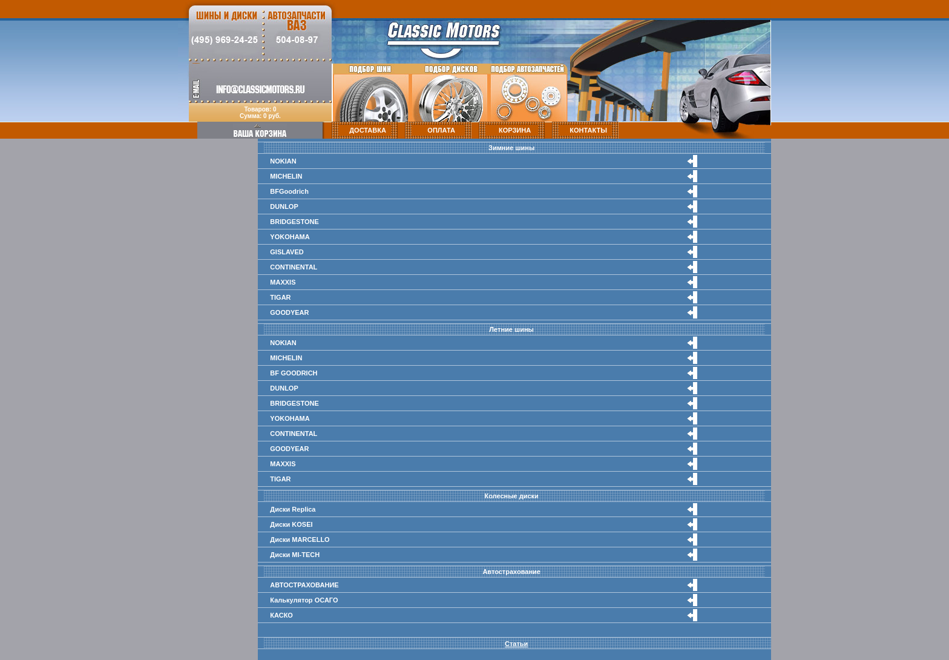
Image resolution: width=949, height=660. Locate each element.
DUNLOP (284, 206)
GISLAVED (286, 252)
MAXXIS (282, 282)
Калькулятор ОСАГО (304, 600)
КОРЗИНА (515, 130)
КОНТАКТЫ (588, 130)
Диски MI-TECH (295, 554)
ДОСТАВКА (367, 130)
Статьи (516, 643)
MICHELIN (286, 176)
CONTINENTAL (293, 267)
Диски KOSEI (291, 524)
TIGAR (280, 297)
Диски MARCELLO (299, 539)
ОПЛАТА (441, 130)
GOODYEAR (289, 312)
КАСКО (281, 615)
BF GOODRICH (293, 373)
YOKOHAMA (289, 236)
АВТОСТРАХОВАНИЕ (304, 585)
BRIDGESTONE (294, 221)
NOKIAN (283, 161)
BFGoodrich (289, 191)
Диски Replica (292, 509)
